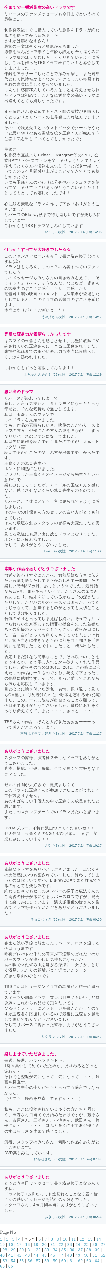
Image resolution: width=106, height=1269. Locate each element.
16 (10, 1244)
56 (30, 1261)
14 (98, 1239)
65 (2, 1266)
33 (46, 1250)
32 (38, 1250)
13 (90, 1239)
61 (72, 1261)
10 (65, 1239)
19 (36, 1244)
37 (80, 1250)
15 (2, 1244)
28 (5, 1250)
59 (55, 1261)
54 (13, 1261)
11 (73, 1239)
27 (103, 1244)
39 (97, 1250)
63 (88, 1261)
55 (21, 1261)
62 (80, 1261)
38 (88, 1250)
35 (63, 1250)
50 (86, 1255)
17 (19, 1244)
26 (94, 1244)
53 (5, 1261)
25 (86, 1244)
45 (44, 1255)
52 (103, 1255)
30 (21, 1250)
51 (94, 1255)
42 (19, 1255)
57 (38, 1261)
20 (44, 1244)
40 (2, 1255)
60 (63, 1261)
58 (46, 1261)
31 (30, 1250)
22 (61, 1244)
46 (52, 1255)
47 (61, 1255)
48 (69, 1255)
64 (97, 1261)
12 (82, 1239)
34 (55, 1250)
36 (72, 1250)
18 (27, 1244)
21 (52, 1244)
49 (77, 1255)
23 (69, 1244)
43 (27, 1255)
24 (77, 1244)
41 (10, 1255)
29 (13, 1250)
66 (10, 1266)
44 (36, 1255)
